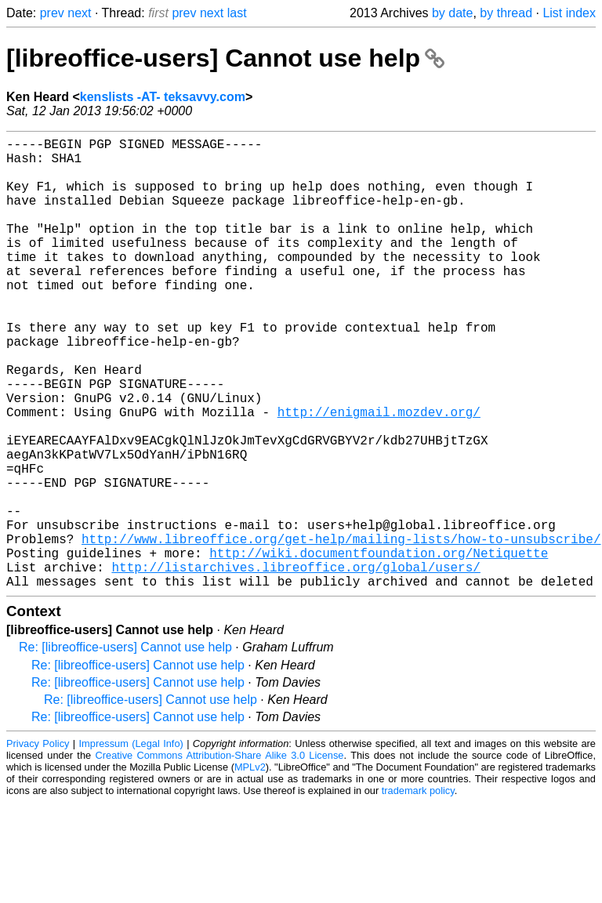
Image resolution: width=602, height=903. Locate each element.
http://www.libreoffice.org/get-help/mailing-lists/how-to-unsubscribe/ (341, 629)
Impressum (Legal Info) (131, 844)
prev (52, 13)
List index (569, 13)
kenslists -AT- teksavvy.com (162, 96)
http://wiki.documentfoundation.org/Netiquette (378, 646)
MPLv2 (250, 867)
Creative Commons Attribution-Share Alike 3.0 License (220, 855)
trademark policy (418, 891)
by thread (506, 13)
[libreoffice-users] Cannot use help (225, 58)
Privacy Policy (37, 844)
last (237, 13)
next (79, 13)
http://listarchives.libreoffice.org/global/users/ (295, 664)
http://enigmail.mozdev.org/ (379, 474)
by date (452, 13)
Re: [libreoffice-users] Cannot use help (125, 747)
